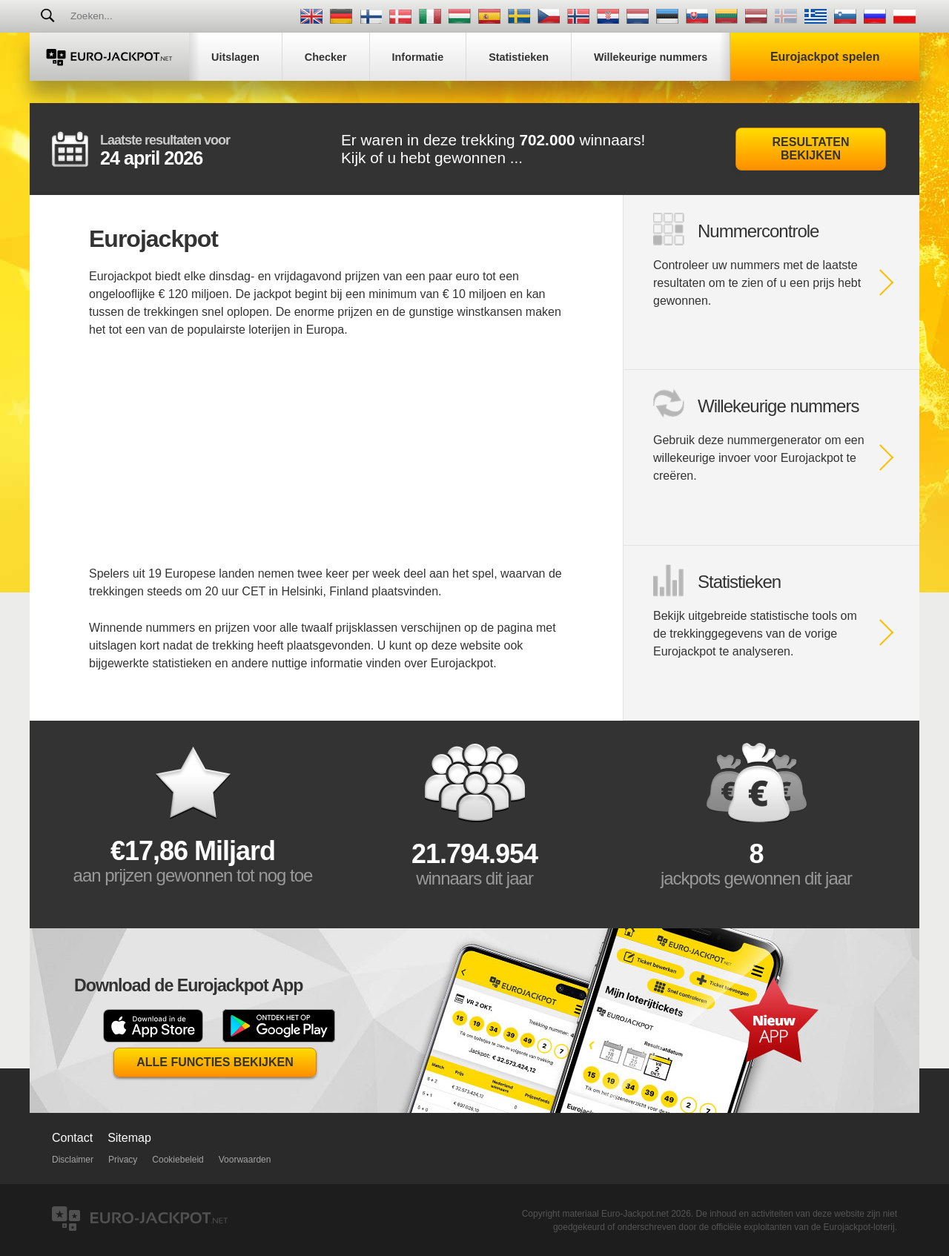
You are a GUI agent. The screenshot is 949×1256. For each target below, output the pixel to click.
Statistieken (739, 582)
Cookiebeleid (177, 1159)
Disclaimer (72, 1159)
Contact (72, 1137)
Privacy (122, 1159)
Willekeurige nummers (778, 406)
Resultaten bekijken (811, 149)
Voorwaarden (245, 1159)
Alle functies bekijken (215, 1062)
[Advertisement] (326, 461)
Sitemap (129, 1137)
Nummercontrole (758, 231)
